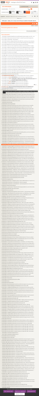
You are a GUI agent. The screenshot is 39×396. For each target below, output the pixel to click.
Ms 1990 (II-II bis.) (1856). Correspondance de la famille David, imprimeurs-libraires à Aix (16, 373)
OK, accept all (9, 391)
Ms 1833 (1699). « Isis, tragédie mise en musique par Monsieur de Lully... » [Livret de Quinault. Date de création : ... (18, 141)
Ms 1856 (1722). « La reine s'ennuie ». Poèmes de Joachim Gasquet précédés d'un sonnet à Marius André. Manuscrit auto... (18, 186)
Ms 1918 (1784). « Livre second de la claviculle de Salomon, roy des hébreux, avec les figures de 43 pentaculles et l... (18, 241)
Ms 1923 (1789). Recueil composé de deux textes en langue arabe (12, 249)
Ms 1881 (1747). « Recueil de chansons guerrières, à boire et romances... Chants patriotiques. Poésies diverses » (18, 191)
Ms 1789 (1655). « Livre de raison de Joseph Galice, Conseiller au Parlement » (14, 69)
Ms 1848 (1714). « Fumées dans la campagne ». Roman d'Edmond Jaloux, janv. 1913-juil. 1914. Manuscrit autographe (18, 166)
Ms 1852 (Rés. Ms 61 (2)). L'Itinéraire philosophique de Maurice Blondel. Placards (14, 175)
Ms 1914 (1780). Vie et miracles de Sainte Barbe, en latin (10, 235)
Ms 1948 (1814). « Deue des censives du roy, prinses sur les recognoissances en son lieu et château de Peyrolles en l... (18, 288)
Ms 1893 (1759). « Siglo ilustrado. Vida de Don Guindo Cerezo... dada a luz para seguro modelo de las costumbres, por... (18, 202)
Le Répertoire (24, 6)
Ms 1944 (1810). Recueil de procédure (8, 282)
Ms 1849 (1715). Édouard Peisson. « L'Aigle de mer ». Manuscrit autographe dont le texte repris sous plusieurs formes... (18, 169)
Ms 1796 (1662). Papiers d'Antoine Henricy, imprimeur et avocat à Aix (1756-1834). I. (15, 80)
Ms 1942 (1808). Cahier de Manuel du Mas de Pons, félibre (11, 279)
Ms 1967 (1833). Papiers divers (6, 318)
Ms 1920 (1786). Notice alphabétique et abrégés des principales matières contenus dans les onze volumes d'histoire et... (18, 244)
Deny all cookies (20, 391)
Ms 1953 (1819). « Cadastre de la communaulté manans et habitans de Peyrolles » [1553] (15, 296)
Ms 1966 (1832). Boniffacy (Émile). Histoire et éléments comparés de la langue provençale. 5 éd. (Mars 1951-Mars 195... (18, 317)
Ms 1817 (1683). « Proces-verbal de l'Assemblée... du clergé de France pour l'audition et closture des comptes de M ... (18, 116)
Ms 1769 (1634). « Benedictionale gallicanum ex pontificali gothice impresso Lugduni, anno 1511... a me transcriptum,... (18, 36)
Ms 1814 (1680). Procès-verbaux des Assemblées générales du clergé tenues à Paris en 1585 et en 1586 (17, 111)
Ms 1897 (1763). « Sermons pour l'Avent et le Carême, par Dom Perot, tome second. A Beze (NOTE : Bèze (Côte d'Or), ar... (18, 208)
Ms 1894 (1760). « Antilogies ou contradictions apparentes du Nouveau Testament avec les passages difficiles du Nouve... (18, 204)
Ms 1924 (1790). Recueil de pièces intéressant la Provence (11, 251)
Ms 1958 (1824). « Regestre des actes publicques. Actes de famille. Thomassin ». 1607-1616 (16, 304)
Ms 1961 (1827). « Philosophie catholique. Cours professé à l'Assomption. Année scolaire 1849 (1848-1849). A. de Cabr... (18, 309)
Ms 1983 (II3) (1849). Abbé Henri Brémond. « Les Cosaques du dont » (12, 351)
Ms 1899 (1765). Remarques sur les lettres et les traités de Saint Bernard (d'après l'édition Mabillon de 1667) (18, 211)
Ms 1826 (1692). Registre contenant (7, 130)
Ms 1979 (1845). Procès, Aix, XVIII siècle (8, 337)
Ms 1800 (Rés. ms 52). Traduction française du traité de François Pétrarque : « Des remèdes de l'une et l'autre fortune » (18, 86)
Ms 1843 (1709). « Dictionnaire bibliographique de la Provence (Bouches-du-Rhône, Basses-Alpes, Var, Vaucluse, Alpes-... (18, 157)
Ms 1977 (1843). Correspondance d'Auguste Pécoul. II (10, 334)
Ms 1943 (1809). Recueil (5, 280)
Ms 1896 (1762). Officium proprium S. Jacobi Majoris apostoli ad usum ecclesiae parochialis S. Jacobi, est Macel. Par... (18, 207)
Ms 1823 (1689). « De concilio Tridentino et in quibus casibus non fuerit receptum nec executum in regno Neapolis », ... (18, 125)
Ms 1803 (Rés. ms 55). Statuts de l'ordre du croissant (10, 91)
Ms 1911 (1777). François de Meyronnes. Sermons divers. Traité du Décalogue (14, 230)
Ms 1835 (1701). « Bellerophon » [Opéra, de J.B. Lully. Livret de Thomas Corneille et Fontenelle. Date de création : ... (18, 144)
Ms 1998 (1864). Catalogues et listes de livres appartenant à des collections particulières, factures (17, 385)
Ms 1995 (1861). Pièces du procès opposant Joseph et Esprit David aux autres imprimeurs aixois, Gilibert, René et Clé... (18, 381)
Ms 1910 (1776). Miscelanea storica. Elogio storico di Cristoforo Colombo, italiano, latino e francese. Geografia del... (18, 229)
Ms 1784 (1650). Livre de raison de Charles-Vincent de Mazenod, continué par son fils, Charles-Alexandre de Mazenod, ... (18, 61)
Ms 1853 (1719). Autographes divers (7, 179)
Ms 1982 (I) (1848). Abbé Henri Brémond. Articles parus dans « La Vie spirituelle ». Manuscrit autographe (18, 342)
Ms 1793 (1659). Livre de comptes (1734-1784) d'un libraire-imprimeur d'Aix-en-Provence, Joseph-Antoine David (18, 75)
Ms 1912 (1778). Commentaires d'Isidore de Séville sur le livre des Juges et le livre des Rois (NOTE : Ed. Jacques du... (18, 232)
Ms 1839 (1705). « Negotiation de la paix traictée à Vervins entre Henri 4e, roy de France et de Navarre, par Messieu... (18, 150)
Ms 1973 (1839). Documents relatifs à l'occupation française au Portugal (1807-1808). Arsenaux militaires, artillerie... (18, 327)
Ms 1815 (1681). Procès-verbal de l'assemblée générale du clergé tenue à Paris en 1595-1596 (16, 113)
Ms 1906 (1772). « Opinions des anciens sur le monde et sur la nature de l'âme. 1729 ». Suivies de (17, 222)
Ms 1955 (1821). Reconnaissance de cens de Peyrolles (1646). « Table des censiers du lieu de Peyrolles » (18, 299)
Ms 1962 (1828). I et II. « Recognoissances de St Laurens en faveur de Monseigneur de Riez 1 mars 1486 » (18, 310)
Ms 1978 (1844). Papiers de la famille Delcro (8, 335)
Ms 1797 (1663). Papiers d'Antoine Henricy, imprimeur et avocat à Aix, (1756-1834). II (15, 81)
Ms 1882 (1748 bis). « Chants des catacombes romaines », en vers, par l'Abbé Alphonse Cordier (16, 194)
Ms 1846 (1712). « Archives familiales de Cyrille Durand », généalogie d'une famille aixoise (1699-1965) (18, 163)
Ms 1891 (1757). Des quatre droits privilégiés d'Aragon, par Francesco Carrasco (14, 199)
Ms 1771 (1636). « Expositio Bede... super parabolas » (10, 39)
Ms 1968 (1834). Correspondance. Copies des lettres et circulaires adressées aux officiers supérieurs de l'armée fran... (18, 320)
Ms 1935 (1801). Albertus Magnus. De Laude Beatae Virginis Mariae (12, 268)
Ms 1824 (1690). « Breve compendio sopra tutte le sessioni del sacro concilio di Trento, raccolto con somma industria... (18, 127)
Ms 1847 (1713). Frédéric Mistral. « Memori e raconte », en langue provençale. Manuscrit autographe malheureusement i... (18, 164)
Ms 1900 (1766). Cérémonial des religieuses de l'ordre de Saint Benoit (12, 213)
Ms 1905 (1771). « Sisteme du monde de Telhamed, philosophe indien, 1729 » (14, 221)
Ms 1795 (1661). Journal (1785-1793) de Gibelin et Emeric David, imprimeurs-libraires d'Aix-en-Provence (18, 78)
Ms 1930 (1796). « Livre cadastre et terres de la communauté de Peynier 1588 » (14, 260)
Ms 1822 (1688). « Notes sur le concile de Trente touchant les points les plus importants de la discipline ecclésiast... (18, 124)
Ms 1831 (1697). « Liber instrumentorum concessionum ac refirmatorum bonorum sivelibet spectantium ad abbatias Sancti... (18, 138)
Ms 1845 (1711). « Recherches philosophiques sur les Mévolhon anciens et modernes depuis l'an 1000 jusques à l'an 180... (18, 161)
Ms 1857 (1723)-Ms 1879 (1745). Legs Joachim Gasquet (10, 188)
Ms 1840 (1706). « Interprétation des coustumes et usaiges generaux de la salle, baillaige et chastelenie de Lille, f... (18, 152)
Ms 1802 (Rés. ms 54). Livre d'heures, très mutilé (9, 89)
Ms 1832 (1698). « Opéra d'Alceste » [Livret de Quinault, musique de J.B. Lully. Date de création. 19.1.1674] (18, 139)
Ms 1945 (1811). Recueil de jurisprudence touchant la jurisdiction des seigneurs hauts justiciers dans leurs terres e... (18, 284)
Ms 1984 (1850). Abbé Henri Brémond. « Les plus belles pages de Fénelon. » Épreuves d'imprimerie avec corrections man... (18, 357)
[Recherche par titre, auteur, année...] (18, 9)
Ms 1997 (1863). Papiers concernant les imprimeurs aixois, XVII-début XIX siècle (14, 384)
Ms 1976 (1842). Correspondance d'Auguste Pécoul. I (10, 332)
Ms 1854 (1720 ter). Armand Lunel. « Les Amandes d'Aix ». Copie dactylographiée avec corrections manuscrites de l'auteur (18, 183)
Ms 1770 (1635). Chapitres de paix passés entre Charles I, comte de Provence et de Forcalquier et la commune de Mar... (18, 37)
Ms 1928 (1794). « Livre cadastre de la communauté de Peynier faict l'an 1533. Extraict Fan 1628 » (17, 257)
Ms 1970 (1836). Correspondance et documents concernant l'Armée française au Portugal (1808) (17, 323)
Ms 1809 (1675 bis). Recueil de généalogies (8, 103)
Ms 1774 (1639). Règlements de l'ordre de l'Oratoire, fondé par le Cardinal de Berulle (15, 44)
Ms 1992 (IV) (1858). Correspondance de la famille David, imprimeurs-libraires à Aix (15, 376)
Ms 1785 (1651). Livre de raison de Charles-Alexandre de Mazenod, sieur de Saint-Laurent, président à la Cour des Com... (18, 63)
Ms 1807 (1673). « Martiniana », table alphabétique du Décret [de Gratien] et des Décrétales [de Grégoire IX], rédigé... (18, 99)
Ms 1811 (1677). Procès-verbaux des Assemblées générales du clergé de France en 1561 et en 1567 (17, 106)
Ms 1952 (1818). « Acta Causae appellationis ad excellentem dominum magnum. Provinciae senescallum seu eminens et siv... (18, 295)
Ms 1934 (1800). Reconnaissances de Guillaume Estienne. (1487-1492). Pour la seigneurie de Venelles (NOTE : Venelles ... (18, 266)
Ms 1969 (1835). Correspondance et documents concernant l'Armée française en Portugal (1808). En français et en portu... (18, 321)
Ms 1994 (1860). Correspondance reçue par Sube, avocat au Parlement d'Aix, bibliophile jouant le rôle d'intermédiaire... (18, 379)
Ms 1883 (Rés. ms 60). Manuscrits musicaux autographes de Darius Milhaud (13, 196)
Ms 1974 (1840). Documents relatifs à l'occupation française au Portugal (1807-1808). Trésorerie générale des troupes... (18, 329)
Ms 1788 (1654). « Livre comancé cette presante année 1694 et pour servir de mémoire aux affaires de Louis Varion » (18, 67)
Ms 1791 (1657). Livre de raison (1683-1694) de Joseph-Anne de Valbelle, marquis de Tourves (16, 72)
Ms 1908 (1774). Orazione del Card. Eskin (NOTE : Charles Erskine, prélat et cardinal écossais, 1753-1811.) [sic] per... (18, 226)
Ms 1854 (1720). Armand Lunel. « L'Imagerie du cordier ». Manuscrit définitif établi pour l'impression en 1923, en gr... (18, 180)
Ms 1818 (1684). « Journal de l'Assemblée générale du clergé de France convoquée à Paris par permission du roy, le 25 (18, 117)
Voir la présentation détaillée (31, 31)
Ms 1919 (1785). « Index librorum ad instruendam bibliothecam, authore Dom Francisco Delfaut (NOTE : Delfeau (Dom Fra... (18, 243)
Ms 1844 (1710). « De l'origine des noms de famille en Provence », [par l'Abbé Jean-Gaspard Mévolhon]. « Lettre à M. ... (18, 158)
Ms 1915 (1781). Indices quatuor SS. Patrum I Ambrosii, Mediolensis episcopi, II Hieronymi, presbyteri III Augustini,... (18, 237)
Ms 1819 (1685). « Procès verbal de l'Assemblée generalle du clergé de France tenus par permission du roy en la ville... (18, 119)
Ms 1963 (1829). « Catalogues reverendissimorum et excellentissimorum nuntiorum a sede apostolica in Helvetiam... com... (18, 312)
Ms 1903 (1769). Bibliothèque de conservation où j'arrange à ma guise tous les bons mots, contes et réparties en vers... (18, 218)
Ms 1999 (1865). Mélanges (6, 387)
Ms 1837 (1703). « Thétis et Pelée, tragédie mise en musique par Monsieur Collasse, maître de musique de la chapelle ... (18, 147)
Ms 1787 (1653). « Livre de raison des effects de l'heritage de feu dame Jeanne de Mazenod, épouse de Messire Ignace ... (18, 66)
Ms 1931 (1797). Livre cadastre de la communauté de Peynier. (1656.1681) (13, 262)
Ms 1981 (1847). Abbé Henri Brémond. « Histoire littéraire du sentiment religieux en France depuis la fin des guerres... (18, 340)
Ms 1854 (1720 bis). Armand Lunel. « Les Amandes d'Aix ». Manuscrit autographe (14, 182)
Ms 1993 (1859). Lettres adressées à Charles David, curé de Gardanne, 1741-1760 (14, 378)
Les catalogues (6, 6)
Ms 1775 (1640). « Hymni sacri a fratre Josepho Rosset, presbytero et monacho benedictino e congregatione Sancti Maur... (18, 45)
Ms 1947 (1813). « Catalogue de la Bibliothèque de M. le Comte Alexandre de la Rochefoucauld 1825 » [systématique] (18, 287)
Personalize (31, 391)
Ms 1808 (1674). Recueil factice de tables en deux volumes (11, 100)
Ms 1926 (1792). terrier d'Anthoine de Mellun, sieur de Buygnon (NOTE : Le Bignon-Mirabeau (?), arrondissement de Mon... (18, 254)
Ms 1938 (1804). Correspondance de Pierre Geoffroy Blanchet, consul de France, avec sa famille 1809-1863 (18, 273)
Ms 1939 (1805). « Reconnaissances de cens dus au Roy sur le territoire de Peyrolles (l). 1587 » (16, 274)
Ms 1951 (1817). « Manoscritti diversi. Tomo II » (9, 293)
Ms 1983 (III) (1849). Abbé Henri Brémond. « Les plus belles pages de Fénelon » (14, 356)
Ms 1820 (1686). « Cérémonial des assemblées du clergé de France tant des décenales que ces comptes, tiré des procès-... (18, 121)
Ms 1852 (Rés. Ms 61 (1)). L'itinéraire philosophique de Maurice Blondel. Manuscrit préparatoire (17, 174)
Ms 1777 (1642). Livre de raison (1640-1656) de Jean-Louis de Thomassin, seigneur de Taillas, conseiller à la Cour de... (18, 48)
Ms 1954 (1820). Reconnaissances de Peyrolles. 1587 (10, 298)
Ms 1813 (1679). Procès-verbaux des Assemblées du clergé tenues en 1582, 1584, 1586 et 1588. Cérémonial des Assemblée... (18, 110)
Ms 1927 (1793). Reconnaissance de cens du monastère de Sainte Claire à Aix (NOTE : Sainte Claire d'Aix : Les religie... (18, 255)
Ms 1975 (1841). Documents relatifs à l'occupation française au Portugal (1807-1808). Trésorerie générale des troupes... (18, 331)
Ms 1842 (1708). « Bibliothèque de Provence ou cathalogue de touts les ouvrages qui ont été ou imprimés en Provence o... (18, 155)
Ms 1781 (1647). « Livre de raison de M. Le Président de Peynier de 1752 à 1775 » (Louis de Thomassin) (17, 56)
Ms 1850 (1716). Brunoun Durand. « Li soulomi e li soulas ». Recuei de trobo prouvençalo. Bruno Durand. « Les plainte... (18, 171)
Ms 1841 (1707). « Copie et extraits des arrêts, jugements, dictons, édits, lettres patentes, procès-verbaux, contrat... (18, 153)
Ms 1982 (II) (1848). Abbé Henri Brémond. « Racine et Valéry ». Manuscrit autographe (15, 345)
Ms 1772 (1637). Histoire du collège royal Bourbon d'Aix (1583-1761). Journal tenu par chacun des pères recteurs (18, 41)
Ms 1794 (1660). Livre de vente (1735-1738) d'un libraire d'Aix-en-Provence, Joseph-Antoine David (17, 77)
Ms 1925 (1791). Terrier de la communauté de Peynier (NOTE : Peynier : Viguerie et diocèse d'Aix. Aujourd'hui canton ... (18, 252)
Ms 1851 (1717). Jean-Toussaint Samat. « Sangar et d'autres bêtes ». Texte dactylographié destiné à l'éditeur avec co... (18, 172)
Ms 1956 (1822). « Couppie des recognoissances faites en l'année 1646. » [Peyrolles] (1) (15, 301)
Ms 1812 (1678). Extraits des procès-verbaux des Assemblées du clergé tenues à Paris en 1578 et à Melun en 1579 (18, 108)
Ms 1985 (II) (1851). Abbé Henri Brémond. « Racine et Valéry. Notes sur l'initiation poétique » (16, 360)
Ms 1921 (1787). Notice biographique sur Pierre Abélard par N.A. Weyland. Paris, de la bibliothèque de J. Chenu (18, 246)
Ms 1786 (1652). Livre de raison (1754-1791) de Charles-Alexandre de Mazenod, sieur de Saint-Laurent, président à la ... (18, 64)
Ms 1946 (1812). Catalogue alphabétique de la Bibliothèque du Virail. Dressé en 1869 (15, 285)
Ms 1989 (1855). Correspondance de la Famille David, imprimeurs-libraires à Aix (14, 371)
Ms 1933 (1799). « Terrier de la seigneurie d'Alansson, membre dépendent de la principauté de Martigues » (18, 265)
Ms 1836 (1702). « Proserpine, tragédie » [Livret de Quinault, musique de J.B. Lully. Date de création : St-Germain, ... (18, 146)
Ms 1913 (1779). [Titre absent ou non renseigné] (9, 233)
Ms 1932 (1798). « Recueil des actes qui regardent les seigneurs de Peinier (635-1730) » (15, 263)
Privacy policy (20, 394)
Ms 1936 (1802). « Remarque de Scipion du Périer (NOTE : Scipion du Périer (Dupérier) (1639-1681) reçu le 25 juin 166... (18, 269)
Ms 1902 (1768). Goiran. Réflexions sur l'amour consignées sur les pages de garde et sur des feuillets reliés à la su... (18, 216)
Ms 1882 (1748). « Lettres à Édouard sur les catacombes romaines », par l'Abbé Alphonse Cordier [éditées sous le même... (18, 193)
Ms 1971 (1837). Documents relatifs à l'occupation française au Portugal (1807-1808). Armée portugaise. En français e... (18, 324)
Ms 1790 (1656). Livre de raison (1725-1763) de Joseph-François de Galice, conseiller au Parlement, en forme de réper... (18, 70)
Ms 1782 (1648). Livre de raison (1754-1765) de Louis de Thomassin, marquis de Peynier (15, 58)
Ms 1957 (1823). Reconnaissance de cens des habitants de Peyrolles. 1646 (13, 302)
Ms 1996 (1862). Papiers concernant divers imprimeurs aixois (11, 382)
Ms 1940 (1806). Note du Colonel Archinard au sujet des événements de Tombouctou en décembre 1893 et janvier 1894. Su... (18, 276)
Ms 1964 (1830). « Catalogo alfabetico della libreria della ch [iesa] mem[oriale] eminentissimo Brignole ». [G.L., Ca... (18, 313)
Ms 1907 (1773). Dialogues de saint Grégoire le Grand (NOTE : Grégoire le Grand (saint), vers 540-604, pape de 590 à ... (18, 224)
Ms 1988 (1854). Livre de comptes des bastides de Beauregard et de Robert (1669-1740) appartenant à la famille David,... (18, 370)
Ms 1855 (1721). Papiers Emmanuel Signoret (9, 185)
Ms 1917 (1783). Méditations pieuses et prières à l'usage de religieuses (13, 240)
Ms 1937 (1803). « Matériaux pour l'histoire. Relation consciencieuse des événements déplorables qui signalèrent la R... (18, 271)
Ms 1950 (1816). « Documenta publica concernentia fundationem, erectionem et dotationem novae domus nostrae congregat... (18, 291)
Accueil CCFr (3, 16)
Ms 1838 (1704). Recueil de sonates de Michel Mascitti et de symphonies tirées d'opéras (15, 149)
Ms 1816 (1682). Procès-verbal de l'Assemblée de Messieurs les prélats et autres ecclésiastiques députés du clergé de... (18, 114)
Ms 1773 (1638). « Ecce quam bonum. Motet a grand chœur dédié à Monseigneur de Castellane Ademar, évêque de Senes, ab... (18, 42)
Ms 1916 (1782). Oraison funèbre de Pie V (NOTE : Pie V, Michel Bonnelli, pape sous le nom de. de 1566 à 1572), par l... (18, 238)
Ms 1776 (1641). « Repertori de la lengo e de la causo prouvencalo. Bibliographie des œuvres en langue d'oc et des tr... (18, 47)
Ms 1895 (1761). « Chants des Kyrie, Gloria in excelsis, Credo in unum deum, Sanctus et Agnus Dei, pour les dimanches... (18, 205)
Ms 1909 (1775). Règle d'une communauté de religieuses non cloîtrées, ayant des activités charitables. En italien (18, 227)
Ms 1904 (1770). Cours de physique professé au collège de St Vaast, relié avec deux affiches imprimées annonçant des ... (18, 219)
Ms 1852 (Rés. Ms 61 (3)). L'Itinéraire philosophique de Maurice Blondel (13, 177)
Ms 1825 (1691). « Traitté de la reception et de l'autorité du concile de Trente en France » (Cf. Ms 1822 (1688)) (18, 128)
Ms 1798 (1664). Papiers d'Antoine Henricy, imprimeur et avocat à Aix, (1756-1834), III (15, 83)
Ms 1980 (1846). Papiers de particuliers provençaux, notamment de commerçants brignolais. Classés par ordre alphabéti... (18, 338)
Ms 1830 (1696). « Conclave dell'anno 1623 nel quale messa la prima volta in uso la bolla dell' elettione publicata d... (18, 136)
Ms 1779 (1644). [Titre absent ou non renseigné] (9, 52)
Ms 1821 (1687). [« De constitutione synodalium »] (9, 122)
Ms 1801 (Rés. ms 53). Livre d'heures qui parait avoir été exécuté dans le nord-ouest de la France (17, 88)
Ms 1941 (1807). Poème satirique (7, 277)
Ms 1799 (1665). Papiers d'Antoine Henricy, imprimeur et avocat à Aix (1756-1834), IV (15, 84)
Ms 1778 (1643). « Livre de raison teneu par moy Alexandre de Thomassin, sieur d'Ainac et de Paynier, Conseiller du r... (18, 50)
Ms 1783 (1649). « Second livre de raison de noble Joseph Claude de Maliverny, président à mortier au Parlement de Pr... (18, 59)
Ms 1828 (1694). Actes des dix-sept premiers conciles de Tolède (11, 133)
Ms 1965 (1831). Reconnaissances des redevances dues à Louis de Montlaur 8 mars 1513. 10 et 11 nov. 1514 (18, 315)
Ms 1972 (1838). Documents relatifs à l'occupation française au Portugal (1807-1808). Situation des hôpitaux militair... (18, 326)
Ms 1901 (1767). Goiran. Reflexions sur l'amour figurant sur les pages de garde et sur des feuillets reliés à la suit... (18, 215)
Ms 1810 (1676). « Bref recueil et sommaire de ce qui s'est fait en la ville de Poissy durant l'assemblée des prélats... (18, 105)
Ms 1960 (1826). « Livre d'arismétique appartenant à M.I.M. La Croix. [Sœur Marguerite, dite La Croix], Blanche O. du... (18, 307)
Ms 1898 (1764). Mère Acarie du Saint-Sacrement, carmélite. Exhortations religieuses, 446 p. (16, 210)
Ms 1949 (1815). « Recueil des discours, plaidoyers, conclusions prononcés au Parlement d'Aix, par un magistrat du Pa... (18, 290)
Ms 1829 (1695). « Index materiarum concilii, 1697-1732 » (10, 135)
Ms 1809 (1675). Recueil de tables (7, 102)
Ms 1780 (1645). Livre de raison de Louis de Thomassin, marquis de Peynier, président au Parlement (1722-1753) (18, 53)
